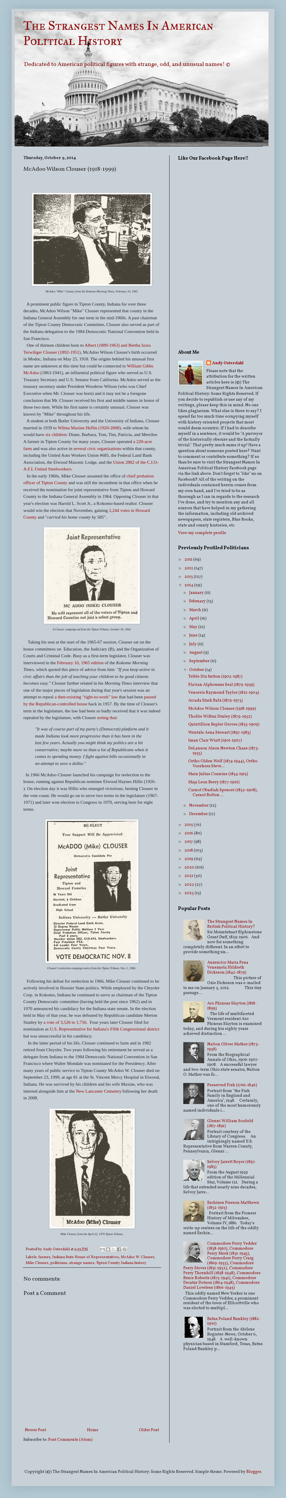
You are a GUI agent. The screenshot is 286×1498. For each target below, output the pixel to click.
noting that (106, 717)
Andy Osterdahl (57, 1249)
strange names (81, 1263)
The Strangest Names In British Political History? (231, 924)
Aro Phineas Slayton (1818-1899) (232, 1006)
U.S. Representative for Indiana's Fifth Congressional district (105, 1028)
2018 (189, 850)
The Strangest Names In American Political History (118, 33)
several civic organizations (97, 448)
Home (92, 1430)
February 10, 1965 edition (80, 662)
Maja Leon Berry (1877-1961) (214, 782)
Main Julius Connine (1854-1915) (218, 774)
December (199, 814)
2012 (189, 568)
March (195, 610)
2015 (189, 825)
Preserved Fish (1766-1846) (232, 1085)
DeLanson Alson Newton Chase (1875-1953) (223, 751)
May (193, 627)
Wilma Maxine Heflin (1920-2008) (89, 427)
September (199, 661)
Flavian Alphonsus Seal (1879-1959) (221, 685)
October (197, 670)
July (193, 644)
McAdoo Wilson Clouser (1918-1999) (222, 708)
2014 (189, 585)
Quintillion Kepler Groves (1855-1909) (223, 724)
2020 (189, 867)
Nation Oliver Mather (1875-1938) (233, 1047)
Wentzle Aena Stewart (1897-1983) (219, 732)
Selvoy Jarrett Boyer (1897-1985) (231, 1164)
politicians (58, 1263)
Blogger (253, 1472)
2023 (189, 893)
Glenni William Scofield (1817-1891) (230, 1123)
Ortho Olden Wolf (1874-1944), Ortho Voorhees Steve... (222, 763)
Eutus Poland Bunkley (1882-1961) (234, 1321)
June (193, 635)
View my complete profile (202, 533)
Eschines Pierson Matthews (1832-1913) (233, 1205)
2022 (189, 884)
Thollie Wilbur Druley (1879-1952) (220, 716)
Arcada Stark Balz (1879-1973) (215, 700)
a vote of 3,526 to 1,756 (64, 1022)
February (198, 601)
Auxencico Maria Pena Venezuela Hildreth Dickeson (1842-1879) (227, 967)
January (197, 593)
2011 (188, 559)
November (199, 805)
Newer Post (35, 1430)
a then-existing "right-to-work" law (86, 696)
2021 (189, 876)
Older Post (149, 1430)
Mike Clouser (37, 1263)
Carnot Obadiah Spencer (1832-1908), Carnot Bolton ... (223, 792)
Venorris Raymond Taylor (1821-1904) (223, 692)
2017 (189, 842)
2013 (189, 577)
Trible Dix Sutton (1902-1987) (215, 676)
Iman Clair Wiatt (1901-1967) (215, 740)
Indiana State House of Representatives (85, 1257)
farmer (44, 1257)
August (196, 652)
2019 (189, 859)
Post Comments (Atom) (70, 1440)
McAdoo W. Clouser (137, 1257)
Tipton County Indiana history (121, 1263)
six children (55, 434)
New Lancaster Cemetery (98, 1091)
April (194, 618)
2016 (189, 833)
